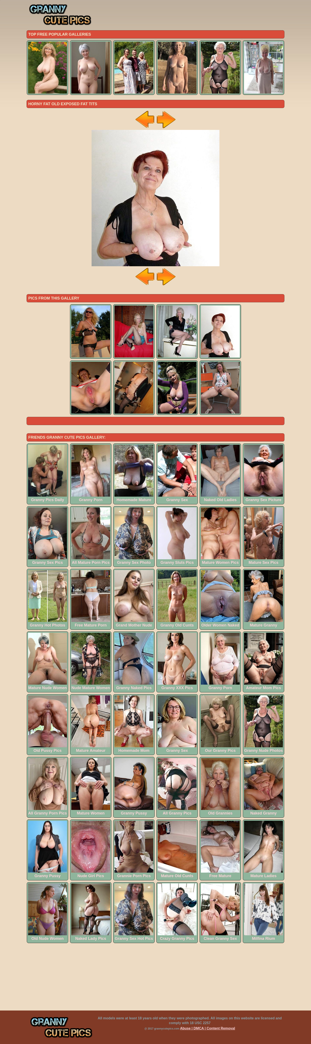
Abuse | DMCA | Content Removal (207, 1028)
